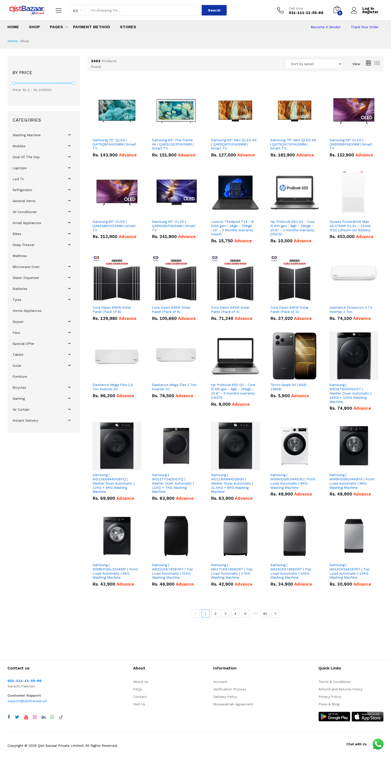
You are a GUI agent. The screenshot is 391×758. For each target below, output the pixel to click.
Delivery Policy (225, 697)
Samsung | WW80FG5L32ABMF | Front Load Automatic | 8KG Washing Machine (115, 571)
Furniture (19, 377)
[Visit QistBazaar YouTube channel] (26, 717)
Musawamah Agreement (233, 704)
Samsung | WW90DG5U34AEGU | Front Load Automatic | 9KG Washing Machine (292, 481)
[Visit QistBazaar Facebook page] (8, 717)
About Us (140, 682)
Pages (56, 26)
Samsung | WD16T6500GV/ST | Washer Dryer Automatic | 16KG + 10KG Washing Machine (350, 393)
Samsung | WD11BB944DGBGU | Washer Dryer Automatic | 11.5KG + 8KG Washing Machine (232, 483)
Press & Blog (328, 704)
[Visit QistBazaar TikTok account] (61, 717)
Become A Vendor (326, 27)
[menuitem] (43, 135)
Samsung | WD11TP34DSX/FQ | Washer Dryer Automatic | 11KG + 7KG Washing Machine (173, 483)
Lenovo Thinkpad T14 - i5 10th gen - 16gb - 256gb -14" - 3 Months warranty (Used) (232, 228)
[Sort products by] (313, 64)
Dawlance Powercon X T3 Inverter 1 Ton (350, 309)
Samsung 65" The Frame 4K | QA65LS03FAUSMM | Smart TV (173, 144)
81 (265, 614)
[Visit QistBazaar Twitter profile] (17, 717)
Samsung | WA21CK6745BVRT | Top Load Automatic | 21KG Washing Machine (172, 571)
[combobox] (78, 10)
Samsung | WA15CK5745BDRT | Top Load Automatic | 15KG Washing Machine (290, 571)
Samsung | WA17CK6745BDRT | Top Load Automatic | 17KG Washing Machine (232, 571)
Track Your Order (365, 27)
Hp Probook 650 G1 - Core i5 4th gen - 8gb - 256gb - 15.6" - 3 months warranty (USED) (233, 391)
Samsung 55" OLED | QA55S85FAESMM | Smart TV (350, 144)
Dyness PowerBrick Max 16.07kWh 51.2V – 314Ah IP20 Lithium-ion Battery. (350, 226)
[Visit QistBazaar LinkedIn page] (43, 717)
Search (214, 10)
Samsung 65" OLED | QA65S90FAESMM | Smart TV (174, 226)
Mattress (19, 256)
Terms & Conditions (334, 682)
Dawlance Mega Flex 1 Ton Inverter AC (174, 387)
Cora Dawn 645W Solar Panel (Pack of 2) (289, 309)
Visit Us (139, 704)
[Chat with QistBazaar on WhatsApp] (52, 717)
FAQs (137, 689)
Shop (34, 26)
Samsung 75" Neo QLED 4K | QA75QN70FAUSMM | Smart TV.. (293, 144)
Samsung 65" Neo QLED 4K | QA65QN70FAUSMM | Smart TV (234, 144)
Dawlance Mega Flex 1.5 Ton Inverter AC (113, 387)
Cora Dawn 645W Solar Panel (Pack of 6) (171, 309)
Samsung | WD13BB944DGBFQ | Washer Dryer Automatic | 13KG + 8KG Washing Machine (113, 483)
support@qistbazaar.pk (27, 701)
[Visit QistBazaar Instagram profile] (35, 717)
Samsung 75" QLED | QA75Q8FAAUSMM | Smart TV (114, 144)
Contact (140, 697)
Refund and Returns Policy (340, 689)
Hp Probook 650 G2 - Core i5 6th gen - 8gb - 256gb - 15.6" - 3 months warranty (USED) (292, 228)
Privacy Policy (329, 697)
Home (13, 26)
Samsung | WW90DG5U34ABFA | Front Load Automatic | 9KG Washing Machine (351, 481)
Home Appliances (27, 311)
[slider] (14, 83)
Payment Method (91, 26)
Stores (128, 26)
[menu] (43, 277)
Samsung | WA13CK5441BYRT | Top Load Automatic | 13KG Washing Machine (349, 571)
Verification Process (229, 689)
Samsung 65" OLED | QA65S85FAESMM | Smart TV (114, 226)
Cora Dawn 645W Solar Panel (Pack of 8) (112, 309)
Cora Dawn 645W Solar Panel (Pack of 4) (230, 309)
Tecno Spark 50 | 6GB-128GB (289, 387)
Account (220, 682)
